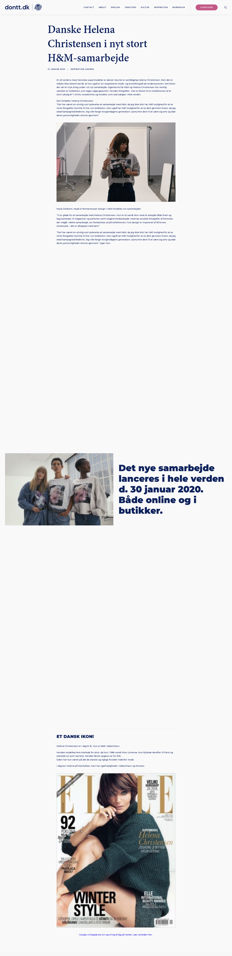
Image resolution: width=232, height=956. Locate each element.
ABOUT (102, 7)
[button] (225, 7)
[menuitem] (89, 7)
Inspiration (161, 7)
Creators (130, 7)
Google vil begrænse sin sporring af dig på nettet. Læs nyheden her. (116, 934)
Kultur (145, 7)
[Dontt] (23, 7)
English (115, 7)
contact (89, 7)
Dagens (89, 69)
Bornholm (179, 7)
